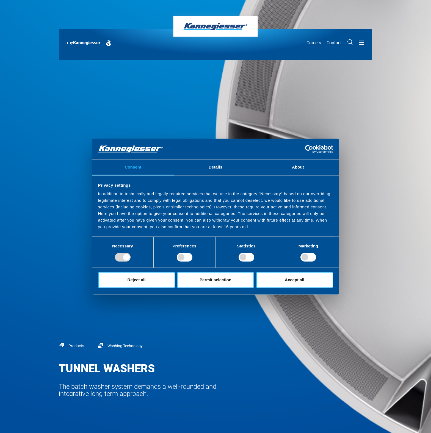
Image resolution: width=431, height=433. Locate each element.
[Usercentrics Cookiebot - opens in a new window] (309, 149)
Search (350, 42)
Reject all (137, 280)
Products (76, 346)
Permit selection (215, 280)
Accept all (294, 280)
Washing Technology (125, 346)
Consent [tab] (133, 167)
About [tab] (298, 167)
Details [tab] (215, 167)
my (83, 42)
